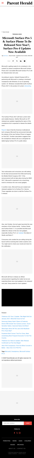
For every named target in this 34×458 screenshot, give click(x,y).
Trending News (17, 34)
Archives (20, 444)
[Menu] (3, 3)
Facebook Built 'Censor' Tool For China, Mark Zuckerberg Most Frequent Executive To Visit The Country (16, 336)
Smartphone (15, 351)
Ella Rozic (5, 55)
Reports (4, 130)
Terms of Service (12, 453)
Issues (12, 444)
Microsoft (8, 351)
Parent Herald (6, 32)
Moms (15, 441)
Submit (28, 423)
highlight (21, 233)
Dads (20, 441)
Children (27, 441)
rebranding (27, 86)
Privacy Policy (22, 453)
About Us (12, 448)
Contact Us (21, 448)
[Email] (25, 61)
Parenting (6, 441)
